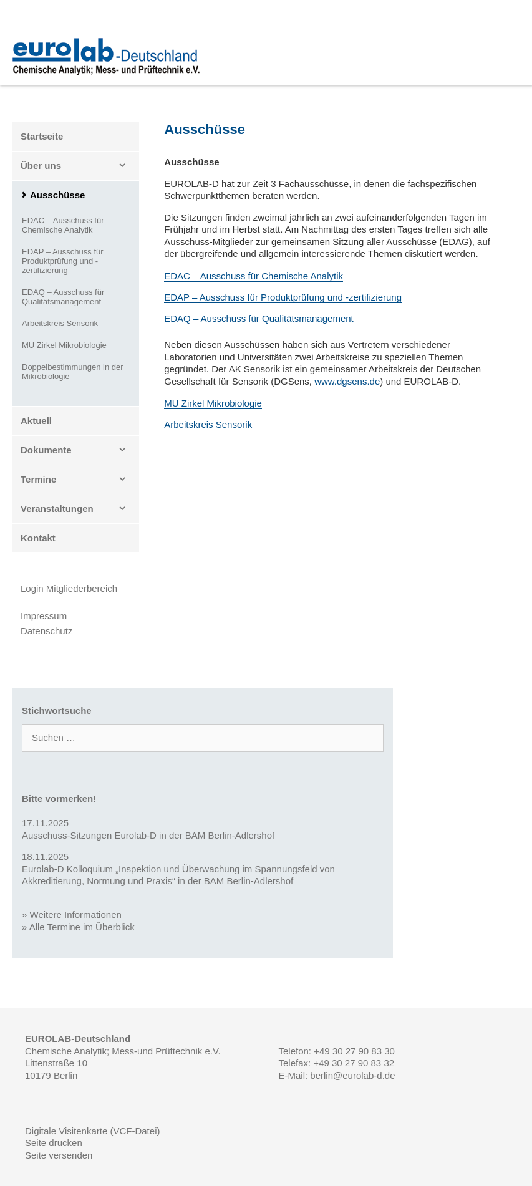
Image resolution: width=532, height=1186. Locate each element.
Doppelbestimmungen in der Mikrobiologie (72, 371)
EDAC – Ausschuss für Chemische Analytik (253, 276)
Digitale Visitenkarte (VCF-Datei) (92, 1131)
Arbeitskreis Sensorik (208, 424)
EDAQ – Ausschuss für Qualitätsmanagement (258, 318)
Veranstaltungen (80, 508)
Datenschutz (46, 630)
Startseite (42, 136)
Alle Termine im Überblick (82, 927)
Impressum (44, 615)
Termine (80, 479)
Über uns (80, 166)
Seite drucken (53, 1142)
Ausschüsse (57, 195)
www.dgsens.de (347, 381)
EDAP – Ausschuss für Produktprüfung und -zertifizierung (283, 297)
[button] (126, 166)
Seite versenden (58, 1155)
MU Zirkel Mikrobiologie (213, 403)
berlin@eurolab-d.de (352, 1075)
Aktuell (36, 420)
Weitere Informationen (76, 914)
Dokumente (80, 450)
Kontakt (38, 538)
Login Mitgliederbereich (69, 588)
